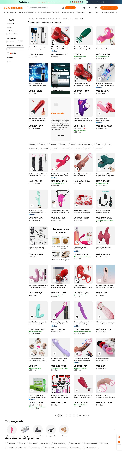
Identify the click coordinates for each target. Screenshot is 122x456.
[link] (119, 436)
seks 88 (44, 149)
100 (84, 415)
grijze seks (65, 149)
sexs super (62, 448)
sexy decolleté (49, 448)
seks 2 (108, 144)
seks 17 (10, 448)
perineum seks (35, 448)
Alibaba (30, 18)
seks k (54, 149)
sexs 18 (22, 443)
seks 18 (42, 144)
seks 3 (98, 144)
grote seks (11, 443)
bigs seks (104, 443)
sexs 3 (62, 144)
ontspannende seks (90, 443)
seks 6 (72, 144)
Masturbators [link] (79, 18)
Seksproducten (55, 18)
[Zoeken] (70, 7)
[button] (63, 8)
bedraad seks (21, 448)
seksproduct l (75, 448)
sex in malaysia (74, 443)
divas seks (44, 443)
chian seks (32, 443)
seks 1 (32, 144)
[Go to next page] (88, 415)
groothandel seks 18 (85, 144)
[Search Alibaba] (44, 8)
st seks (87, 149)
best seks (76, 149)
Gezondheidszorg (41, 18)
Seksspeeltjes (67, 18)
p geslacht (98, 149)
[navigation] (15, 217)
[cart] (90, 8)
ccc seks (52, 144)
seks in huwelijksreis (90, 448)
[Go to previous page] (56, 415)
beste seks (33, 149)
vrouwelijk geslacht (58, 443)
